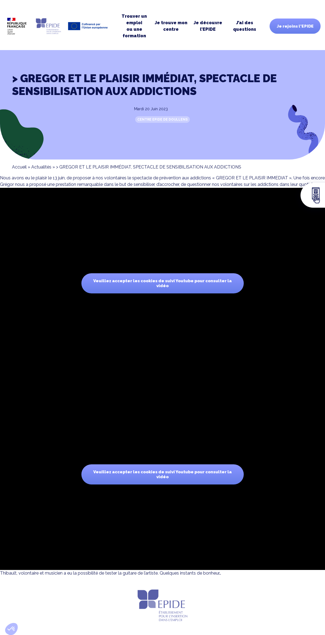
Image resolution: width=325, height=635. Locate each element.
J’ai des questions (244, 26)
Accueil (19, 167)
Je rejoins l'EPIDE (295, 26)
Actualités (41, 167)
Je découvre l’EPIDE (208, 26)
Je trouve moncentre (171, 26)
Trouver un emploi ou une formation (134, 26)
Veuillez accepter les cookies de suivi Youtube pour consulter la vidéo (162, 283)
